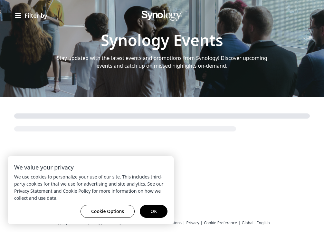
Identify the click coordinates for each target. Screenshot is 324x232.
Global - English (256, 223)
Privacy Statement (33, 191)
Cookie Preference (220, 223)
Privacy (192, 223)
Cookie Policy (77, 191)
